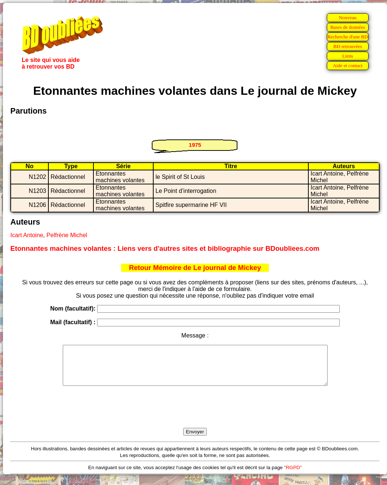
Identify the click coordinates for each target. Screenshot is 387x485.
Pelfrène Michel (67, 235)
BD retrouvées (347, 46)
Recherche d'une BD (348, 36)
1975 (195, 145)
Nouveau (347, 17)
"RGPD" (293, 475)
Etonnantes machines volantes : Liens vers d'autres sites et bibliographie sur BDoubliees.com (164, 248)
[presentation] (195, 415)
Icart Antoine (26, 235)
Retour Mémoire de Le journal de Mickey (195, 267)
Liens (347, 56)
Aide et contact (348, 65)
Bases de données (347, 27)
